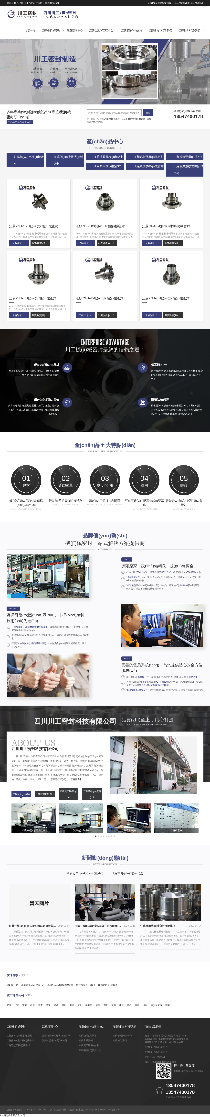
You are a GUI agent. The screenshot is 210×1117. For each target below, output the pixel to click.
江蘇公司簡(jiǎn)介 (122, 1035)
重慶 (24, 1005)
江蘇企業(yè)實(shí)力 (102, 30)
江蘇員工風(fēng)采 (68, 794)
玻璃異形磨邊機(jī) (107, 985)
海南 (72, 1005)
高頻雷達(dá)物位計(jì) (32, 985)
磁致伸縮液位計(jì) (85, 985)
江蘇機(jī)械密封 (51, 30)
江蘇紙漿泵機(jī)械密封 (149, 166)
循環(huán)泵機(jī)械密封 (60, 985)
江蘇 (121, 1005)
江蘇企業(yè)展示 (21, 794)
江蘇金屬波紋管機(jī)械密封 (188, 170)
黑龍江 (88, 1005)
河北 (79, 1005)
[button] (102, 101)
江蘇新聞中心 (75, 30)
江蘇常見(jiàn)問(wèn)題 (127, 873)
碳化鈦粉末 (12, 985)
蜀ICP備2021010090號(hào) (105, 1109)
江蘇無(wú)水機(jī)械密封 (108, 119)
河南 (97, 1005)
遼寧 (145, 1005)
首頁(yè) (30, 30)
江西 (129, 1005)
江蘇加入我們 (120, 1040)
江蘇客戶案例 (45, 794)
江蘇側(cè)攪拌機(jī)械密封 (133, 119)
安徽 (9, 1005)
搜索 (148, 112)
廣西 (56, 1005)
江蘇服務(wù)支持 (131, 30)
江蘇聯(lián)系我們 (189, 30)
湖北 (105, 1005)
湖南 (113, 1005)
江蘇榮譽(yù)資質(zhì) (92, 794)
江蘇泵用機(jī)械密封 (107, 166)
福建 (32, 1005)
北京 (16, 1005)
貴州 (64, 1005)
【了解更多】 (75, 779)
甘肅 (40, 1005)
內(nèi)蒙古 (156, 1005)
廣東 (48, 1005)
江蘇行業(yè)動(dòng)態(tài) (85, 873)
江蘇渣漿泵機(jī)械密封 (18, 1045)
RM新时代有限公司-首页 (12, 1115)
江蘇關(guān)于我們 (160, 30)
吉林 (137, 1005)
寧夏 (167, 1005)
